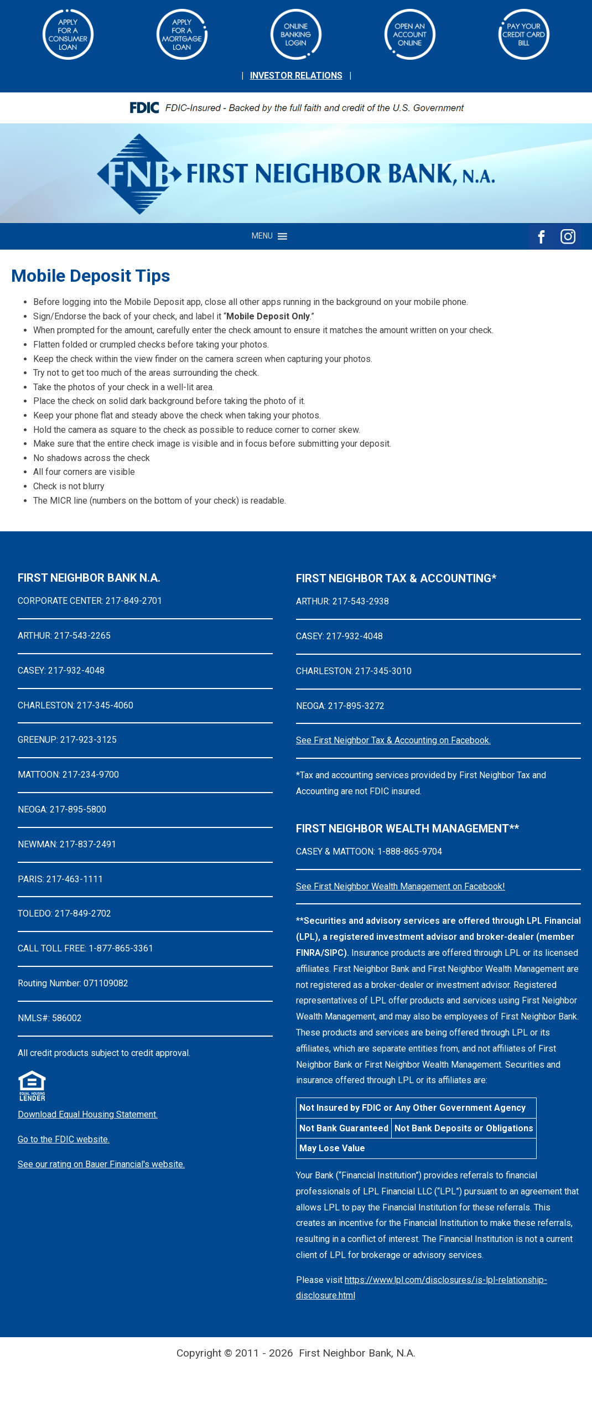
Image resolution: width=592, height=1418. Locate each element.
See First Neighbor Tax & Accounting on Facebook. (393, 740)
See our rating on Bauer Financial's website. (101, 1164)
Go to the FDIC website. (64, 1139)
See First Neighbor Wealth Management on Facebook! (400, 886)
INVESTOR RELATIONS (296, 75)
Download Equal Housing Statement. (88, 1114)
